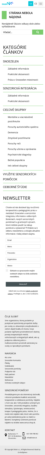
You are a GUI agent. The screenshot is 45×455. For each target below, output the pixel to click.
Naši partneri (10, 374)
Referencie (9, 380)
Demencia (13, 132)
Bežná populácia (16, 160)
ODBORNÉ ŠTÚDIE (15, 187)
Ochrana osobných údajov (15, 383)
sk (31, 3)
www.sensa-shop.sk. (28, 422)
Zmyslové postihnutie (19, 138)
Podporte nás (10, 371)
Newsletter (9, 377)
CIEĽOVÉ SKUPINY (14, 110)
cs (35, 3)
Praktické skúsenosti (18, 74)
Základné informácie (18, 68)
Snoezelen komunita (13, 360)
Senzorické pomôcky (13, 369)
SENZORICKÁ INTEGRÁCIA (20, 88)
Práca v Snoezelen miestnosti (23, 79)
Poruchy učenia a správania (22, 149)
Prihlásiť (23, 284)
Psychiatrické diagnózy (19, 154)
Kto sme (8, 357)
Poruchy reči (14, 143)
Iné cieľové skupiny (17, 165)
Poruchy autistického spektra (23, 126)
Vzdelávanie (9, 366)
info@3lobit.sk (32, 438)
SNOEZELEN (11, 61)
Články (7, 363)
